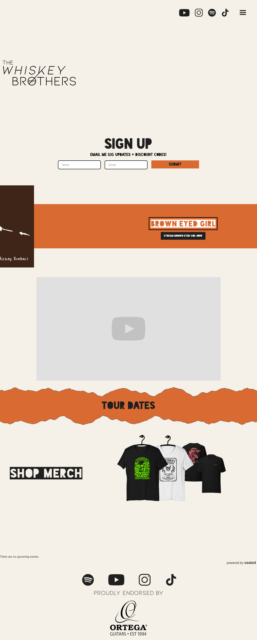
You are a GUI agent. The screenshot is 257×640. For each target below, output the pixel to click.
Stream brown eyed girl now (183, 235)
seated (250, 563)
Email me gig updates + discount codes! (128, 155)
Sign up (129, 144)
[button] (243, 12)
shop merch (46, 473)
